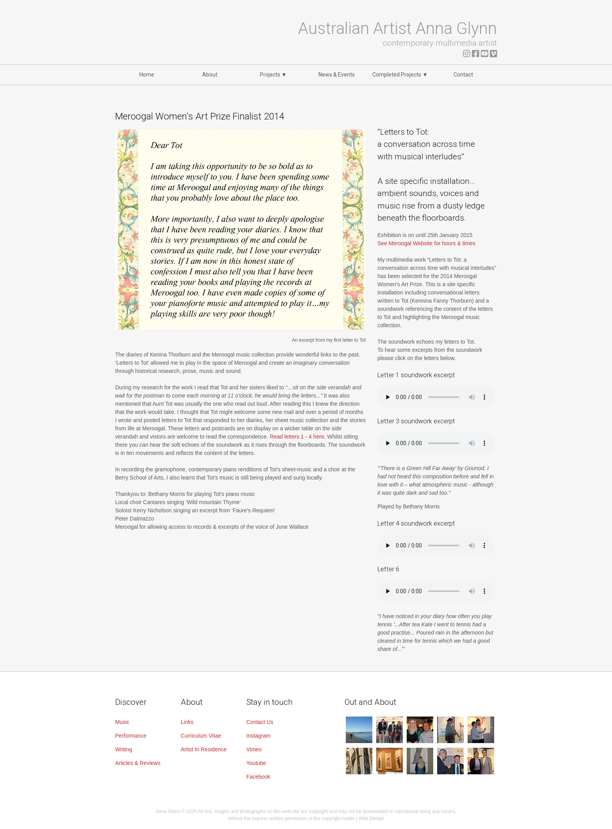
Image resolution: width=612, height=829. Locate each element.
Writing (123, 749)
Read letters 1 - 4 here (297, 436)
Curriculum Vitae (201, 736)
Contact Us (259, 722)
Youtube (256, 763)
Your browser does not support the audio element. (436, 397)
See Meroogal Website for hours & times (426, 243)
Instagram (258, 736)
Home (146, 74)
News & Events (336, 74)
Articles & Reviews (137, 763)
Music (122, 722)
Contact (463, 74)
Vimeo (254, 749)
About (209, 74)
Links (187, 722)
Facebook (258, 777)
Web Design (371, 818)
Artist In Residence (204, 749)
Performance (130, 736)
